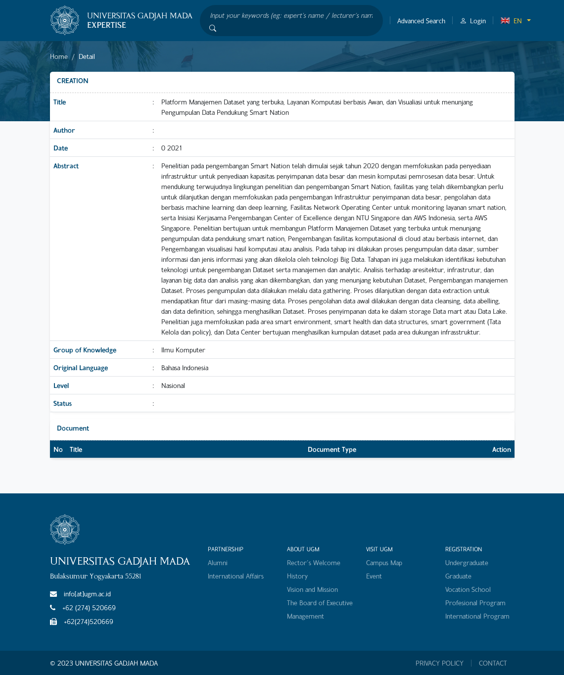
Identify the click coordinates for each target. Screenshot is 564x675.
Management (305, 616)
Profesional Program (475, 602)
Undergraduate (466, 562)
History (297, 576)
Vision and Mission (312, 589)
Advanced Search (421, 20)
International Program (477, 616)
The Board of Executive (320, 602)
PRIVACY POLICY (440, 663)
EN (511, 20)
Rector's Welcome (313, 562)
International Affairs (236, 576)
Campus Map (384, 562)
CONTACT (493, 663)
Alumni (218, 562)
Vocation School (468, 589)
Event (374, 576)
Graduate (458, 576)
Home (59, 56)
